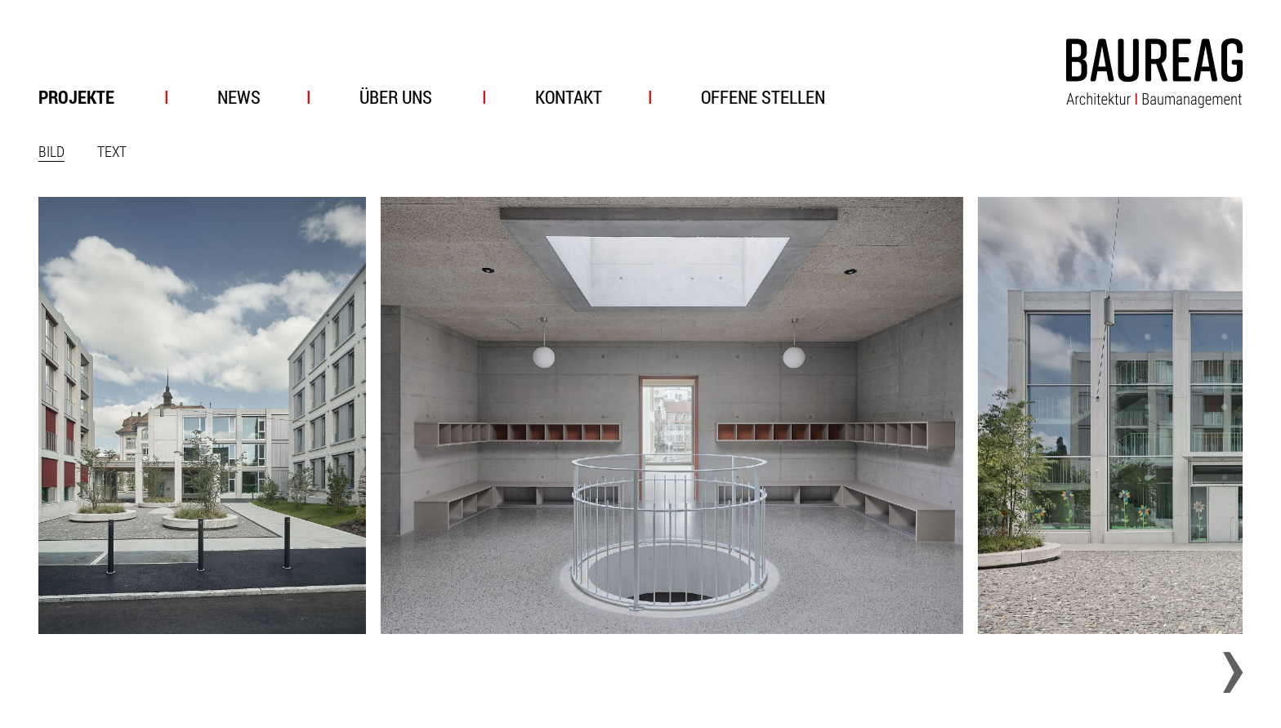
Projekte (76, 97)
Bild (51, 151)
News (239, 97)
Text (112, 151)
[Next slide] (1222, 672)
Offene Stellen (763, 97)
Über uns (395, 97)
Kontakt (568, 97)
